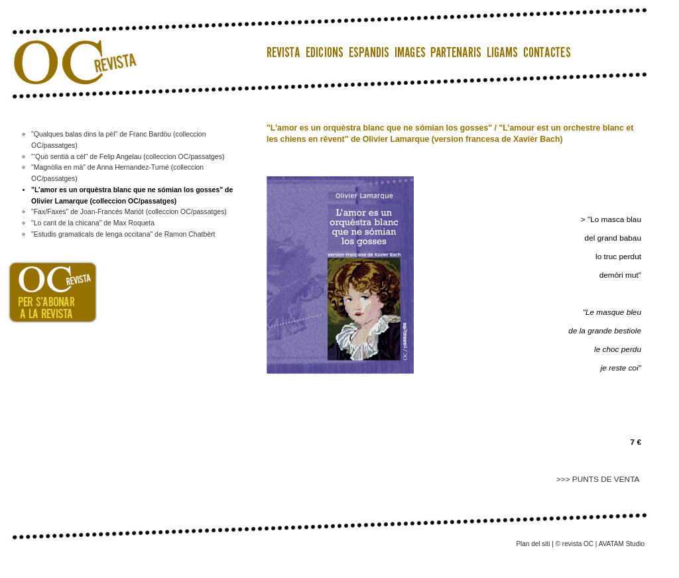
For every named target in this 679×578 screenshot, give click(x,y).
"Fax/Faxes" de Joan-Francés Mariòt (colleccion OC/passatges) (129, 211)
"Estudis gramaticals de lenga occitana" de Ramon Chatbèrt (123, 234)
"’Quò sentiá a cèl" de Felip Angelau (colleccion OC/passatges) (127, 156)
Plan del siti (533, 544)
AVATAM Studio (622, 544)
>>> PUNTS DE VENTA (598, 479)
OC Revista (71, 46)
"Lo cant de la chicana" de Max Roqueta (92, 223)
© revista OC (574, 544)
